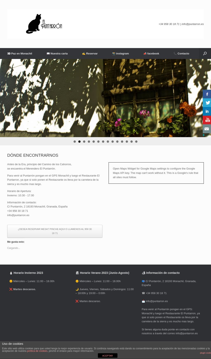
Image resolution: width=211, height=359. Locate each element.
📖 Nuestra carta (57, 53)
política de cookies (37, 351)
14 (136, 141)
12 (127, 141)
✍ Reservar (89, 53)
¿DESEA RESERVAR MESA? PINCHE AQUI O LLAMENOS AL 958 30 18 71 (55, 231)
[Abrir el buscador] (205, 53)
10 (117, 141)
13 (131, 141)
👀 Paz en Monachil (19, 53)
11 (122, 141)
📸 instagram (120, 53)
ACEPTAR (107, 355)
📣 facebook (151, 53)
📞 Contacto (181, 53)
